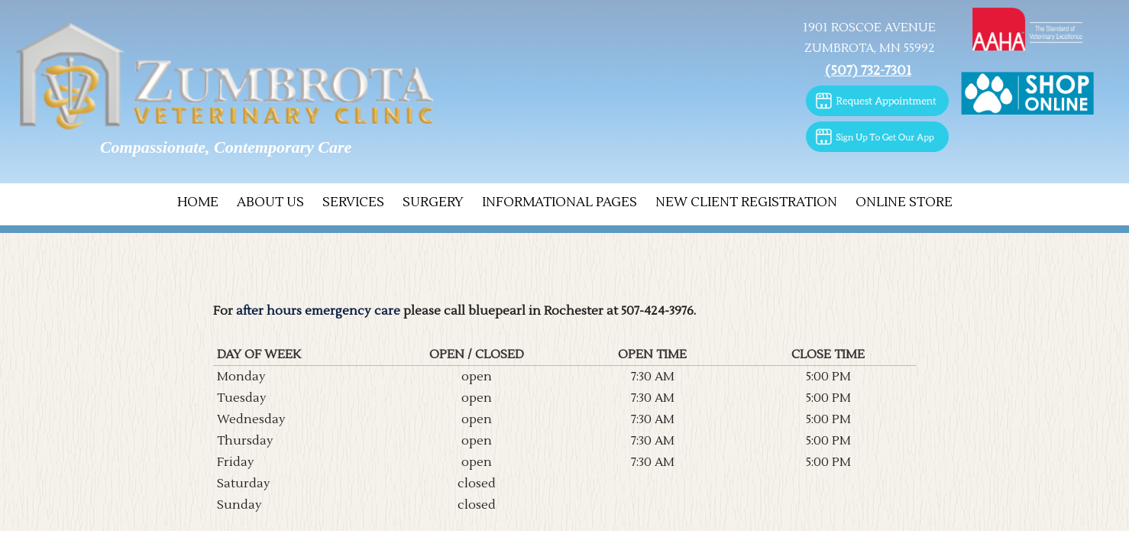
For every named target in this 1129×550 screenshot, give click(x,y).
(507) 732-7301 (868, 70)
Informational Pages (559, 202)
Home (197, 202)
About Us (270, 202)
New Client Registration (746, 202)
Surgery (433, 202)
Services (353, 202)
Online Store (904, 202)
